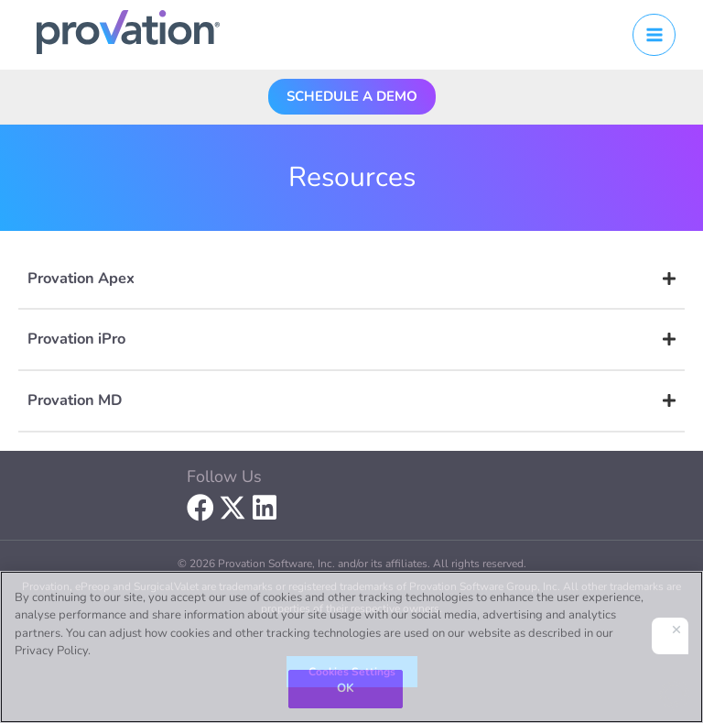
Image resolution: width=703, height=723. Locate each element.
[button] (352, 95)
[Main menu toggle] (654, 35)
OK (345, 688)
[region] (351, 647)
